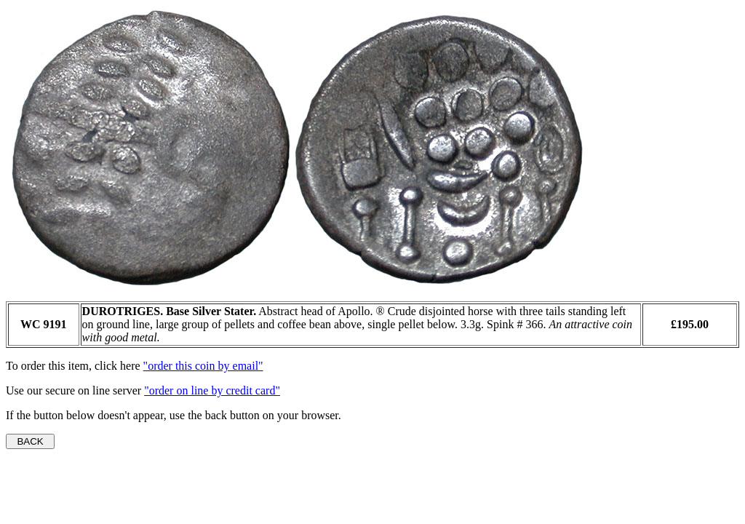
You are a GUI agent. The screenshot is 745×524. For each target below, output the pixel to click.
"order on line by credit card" (212, 390)
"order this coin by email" (203, 366)
